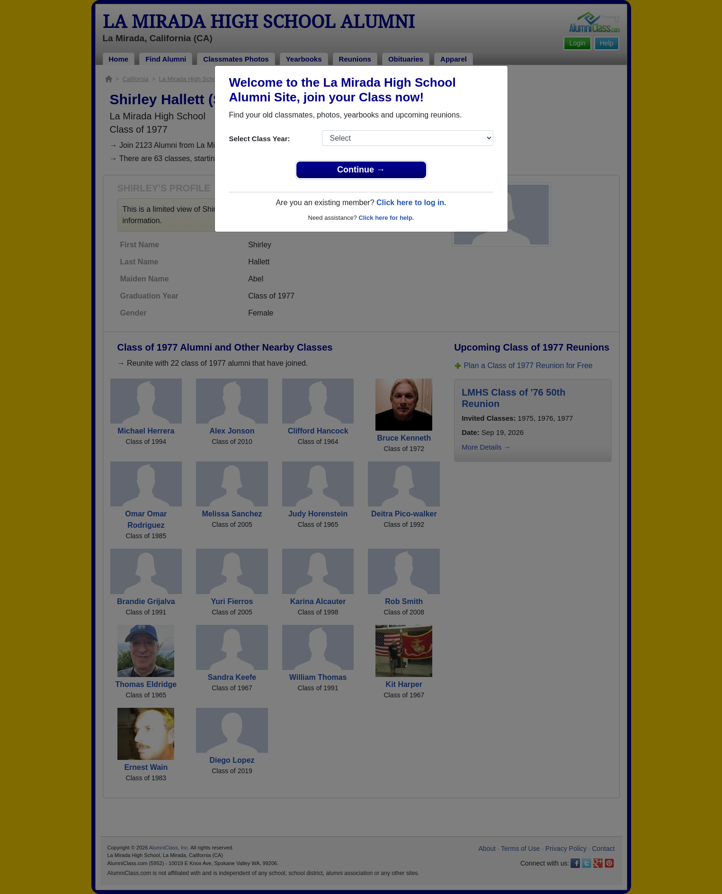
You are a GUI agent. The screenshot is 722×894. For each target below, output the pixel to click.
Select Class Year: (259, 139)
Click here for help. (386, 217)
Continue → (361, 169)
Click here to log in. (411, 203)
